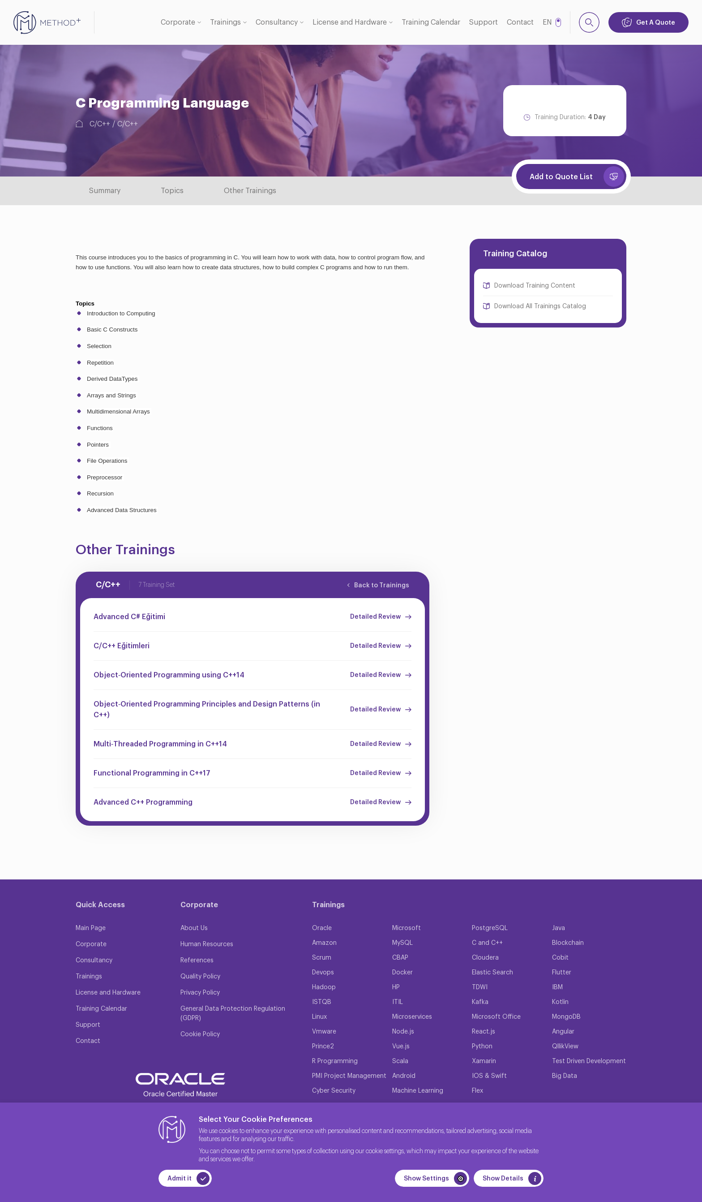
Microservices (412, 1017)
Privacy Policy (200, 993)
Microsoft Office (496, 1017)
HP (396, 987)
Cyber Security (333, 1091)
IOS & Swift (489, 1076)
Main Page (91, 928)
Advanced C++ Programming (143, 802)
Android (403, 1076)
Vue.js (401, 1046)
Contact (520, 22)
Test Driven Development (589, 1061)
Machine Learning (417, 1091)
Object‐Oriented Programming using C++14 (169, 675)
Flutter (561, 972)
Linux (319, 1017)
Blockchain (568, 943)
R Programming (335, 1061)
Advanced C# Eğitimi (129, 616)
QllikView (565, 1046)
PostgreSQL (490, 928)
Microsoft (406, 928)
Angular (563, 1032)
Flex (477, 1091)
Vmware (324, 1032)
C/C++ (100, 124)
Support (483, 22)
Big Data (564, 1076)
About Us (194, 928)
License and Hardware (349, 22)
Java (558, 928)
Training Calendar (431, 22)
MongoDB (566, 1017)
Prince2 (323, 1046)
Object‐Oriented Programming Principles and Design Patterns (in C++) (207, 710)
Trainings (225, 22)
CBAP (400, 958)
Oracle (322, 928)
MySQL (402, 943)
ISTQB (321, 1002)
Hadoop (324, 987)
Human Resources (206, 944)
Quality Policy (200, 977)
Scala (400, 1061)
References (197, 960)
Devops (323, 972)
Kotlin (560, 1002)
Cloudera (485, 958)
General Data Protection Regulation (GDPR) (232, 1013)
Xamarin (484, 1061)
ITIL (397, 1002)
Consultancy (277, 22)
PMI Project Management (349, 1076)
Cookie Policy (200, 1034)
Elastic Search (492, 972)
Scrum (321, 958)
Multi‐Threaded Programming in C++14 (160, 744)
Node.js (403, 1032)
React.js (483, 1032)
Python (482, 1046)
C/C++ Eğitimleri (122, 646)
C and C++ (487, 943)
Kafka (480, 1002)
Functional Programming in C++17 (152, 773)
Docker (402, 972)
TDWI (480, 987)
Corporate (178, 22)
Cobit (560, 958)
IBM (557, 987)
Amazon (324, 943)
